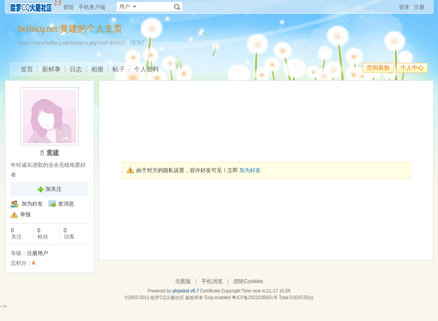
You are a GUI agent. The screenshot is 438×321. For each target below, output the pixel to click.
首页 (27, 69)
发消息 (66, 204)
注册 (419, 7)
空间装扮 (378, 67)
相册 (97, 69)
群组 (68, 7)
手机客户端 (92, 7)
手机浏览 (212, 281)
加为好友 (32, 204)
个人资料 (146, 69)
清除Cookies (248, 281)
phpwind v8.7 (185, 290)
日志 (76, 69)
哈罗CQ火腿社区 (167, 297)
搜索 (177, 7)
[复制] (136, 43)
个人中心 (412, 67)
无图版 (183, 281)
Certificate (210, 290)
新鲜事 (51, 69)
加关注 (54, 189)
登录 (404, 7)
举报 (25, 214)
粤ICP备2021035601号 (254, 297)
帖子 (119, 69)
